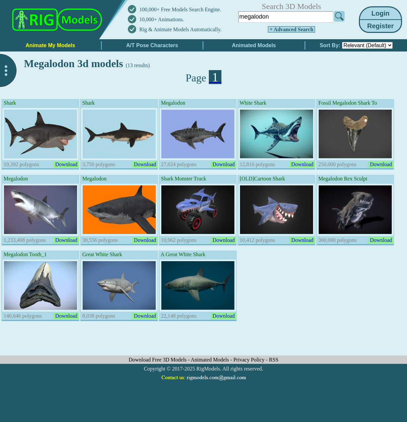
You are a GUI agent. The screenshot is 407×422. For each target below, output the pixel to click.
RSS (273, 360)
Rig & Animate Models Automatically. (180, 29)
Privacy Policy (249, 360)
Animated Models (210, 360)
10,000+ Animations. (161, 19)
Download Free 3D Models (158, 360)
